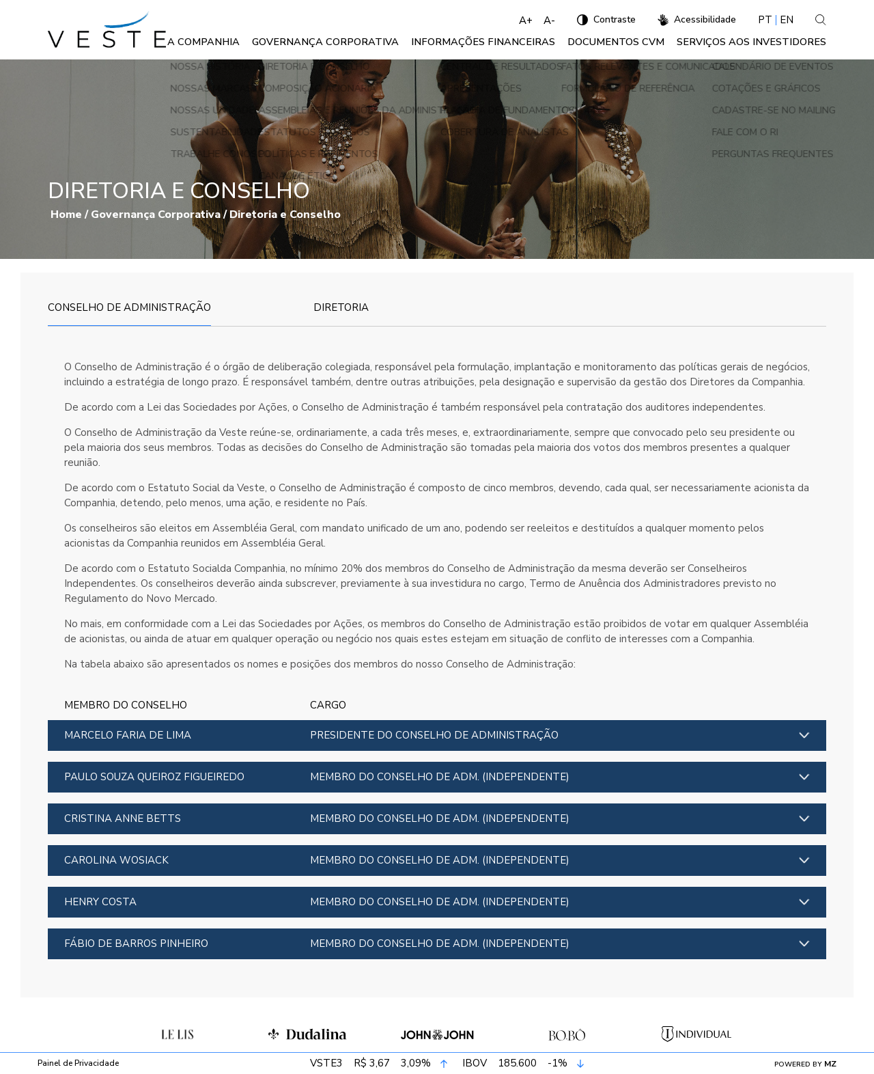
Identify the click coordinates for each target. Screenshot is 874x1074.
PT (765, 20)
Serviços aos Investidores (756, 45)
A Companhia (247, 45)
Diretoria (341, 313)
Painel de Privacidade (78, 1064)
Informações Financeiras (506, 45)
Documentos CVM (628, 45)
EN (786, 20)
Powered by (805, 1064)
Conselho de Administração (129, 313)
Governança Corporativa (360, 45)
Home (66, 220)
